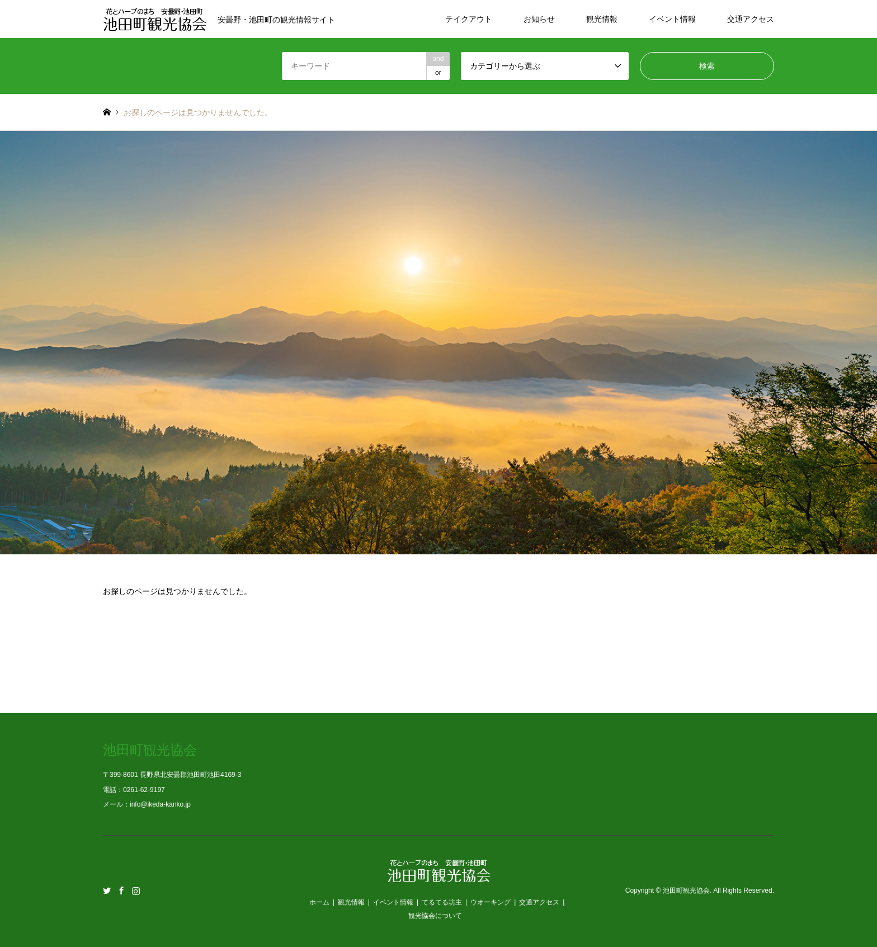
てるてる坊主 (442, 902)
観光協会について (435, 916)
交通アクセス (750, 19)
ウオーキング (490, 902)
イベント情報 (672, 19)
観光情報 (601, 19)
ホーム (319, 902)
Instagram (136, 890)
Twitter (107, 890)
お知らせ (539, 19)
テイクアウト (468, 19)
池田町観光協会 (686, 891)
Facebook (121, 890)
